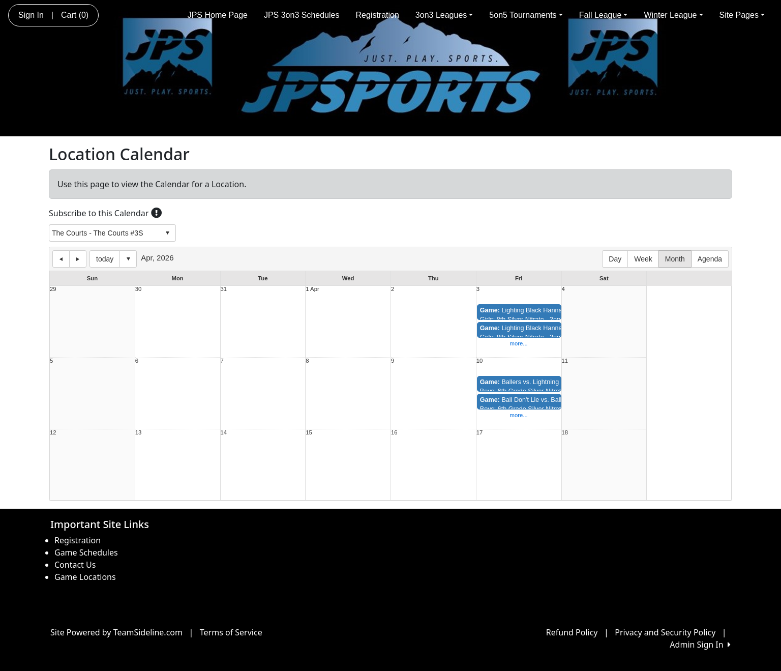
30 (138, 289)
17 (479, 432)
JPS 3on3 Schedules (302, 15)
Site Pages (742, 15)
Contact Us (75, 564)
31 (224, 289)
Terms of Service (231, 632)
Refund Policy (572, 632)
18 (565, 432)
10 (479, 361)
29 (53, 289)
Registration (377, 15)
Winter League (673, 15)
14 (224, 432)
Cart (74, 15)
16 (394, 432)
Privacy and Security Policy (665, 632)
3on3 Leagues (444, 15)
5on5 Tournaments (525, 15)
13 (138, 432)
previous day (61, 259)
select (167, 233)
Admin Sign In (700, 644)
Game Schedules (86, 552)
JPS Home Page (218, 15)
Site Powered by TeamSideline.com (116, 632)
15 (309, 432)
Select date (128, 259)
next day (77, 259)
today (104, 259)
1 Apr (312, 289)
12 (53, 432)
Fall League (603, 15)
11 (565, 361)
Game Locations (85, 576)
